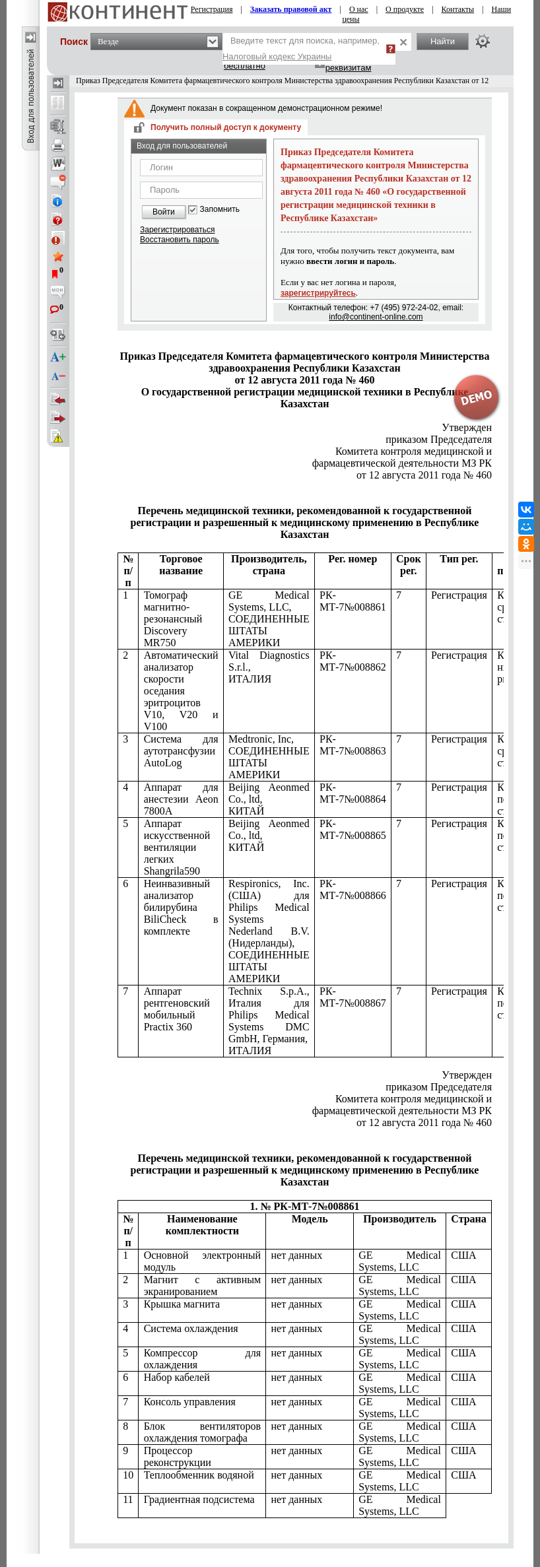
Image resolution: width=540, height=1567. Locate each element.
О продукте (405, 9)
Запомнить (220, 209)
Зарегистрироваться (177, 229)
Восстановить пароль (179, 239)
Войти (163, 212)
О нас (358, 9)
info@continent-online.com (375, 316)
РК (402, 463)
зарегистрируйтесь (318, 293)
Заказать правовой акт (291, 9)
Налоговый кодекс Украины (277, 56)
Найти (442, 41)
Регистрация (212, 9)
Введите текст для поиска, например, (301, 48)
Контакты (458, 9)
